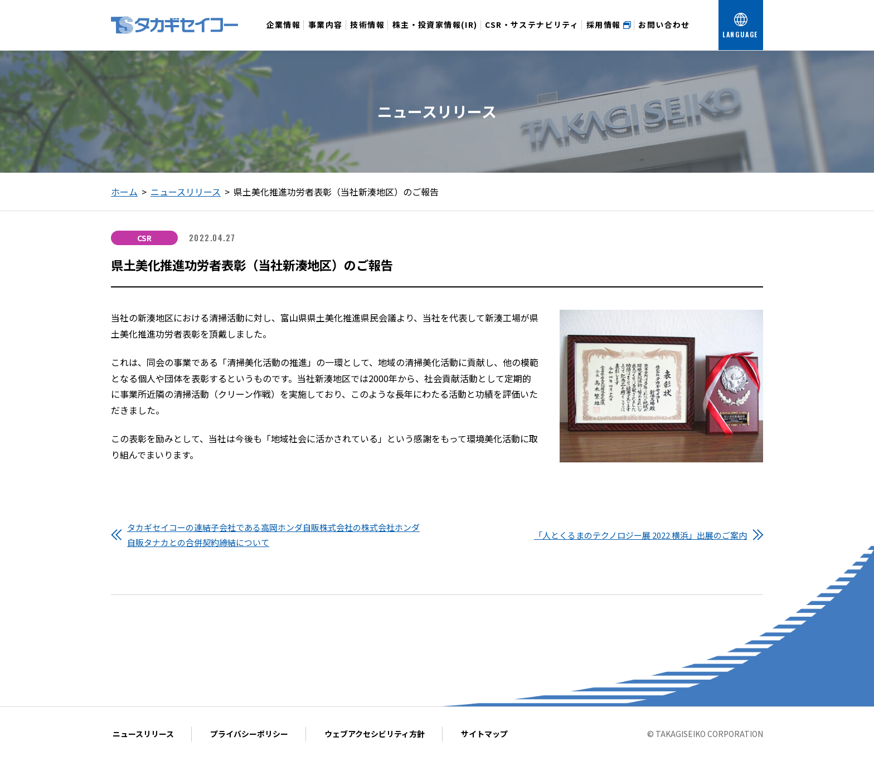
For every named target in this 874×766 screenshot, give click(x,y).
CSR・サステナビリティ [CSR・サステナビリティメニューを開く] (532, 34)
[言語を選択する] (740, 25)
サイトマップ (484, 733)
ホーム (124, 191)
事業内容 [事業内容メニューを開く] (325, 34)
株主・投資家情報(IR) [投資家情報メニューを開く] (435, 34)
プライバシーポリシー (249, 733)
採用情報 (608, 24)
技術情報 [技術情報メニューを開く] (367, 34)
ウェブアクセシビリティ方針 (374, 733)
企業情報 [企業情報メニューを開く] (283, 34)
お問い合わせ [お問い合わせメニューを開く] (664, 34)
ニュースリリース (185, 191)
